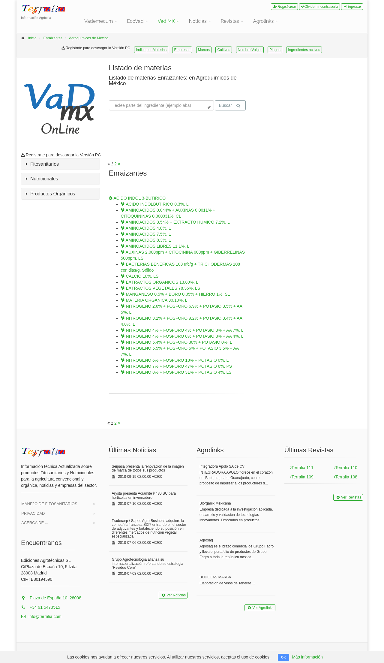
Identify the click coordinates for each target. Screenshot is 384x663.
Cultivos (223, 50)
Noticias (197, 21)
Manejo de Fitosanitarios (49, 504)
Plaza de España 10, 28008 (51, 597)
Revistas (230, 21)
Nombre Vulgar (250, 50)
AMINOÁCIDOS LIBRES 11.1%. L (155, 246)
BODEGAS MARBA (215, 577)
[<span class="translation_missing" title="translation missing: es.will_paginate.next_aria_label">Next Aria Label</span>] (119, 163)
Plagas (274, 50)
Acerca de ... (34, 522)
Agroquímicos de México (88, 38)
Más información (307, 657)
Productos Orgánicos (50, 194)
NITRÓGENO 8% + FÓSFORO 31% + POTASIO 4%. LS (176, 372)
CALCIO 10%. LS (140, 276)
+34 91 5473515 (40, 607)
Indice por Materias (151, 50)
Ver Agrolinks (259, 608)
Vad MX (166, 21)
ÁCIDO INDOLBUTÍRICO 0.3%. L (155, 204)
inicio (32, 38)
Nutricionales (42, 179)
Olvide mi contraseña (319, 7)
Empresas (182, 50)
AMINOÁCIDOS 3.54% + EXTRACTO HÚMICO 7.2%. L (175, 222)
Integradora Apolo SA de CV (222, 466)
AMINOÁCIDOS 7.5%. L (146, 234)
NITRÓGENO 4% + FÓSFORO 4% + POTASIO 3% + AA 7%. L (182, 330)
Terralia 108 (345, 477)
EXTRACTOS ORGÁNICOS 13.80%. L (160, 282)
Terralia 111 (302, 467)
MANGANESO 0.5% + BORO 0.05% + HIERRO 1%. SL (175, 294)
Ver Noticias (173, 595)
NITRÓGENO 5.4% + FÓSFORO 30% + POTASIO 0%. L (176, 342)
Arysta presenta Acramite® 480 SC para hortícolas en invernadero (144, 495)
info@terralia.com (41, 616)
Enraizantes (52, 38)
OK (283, 657)
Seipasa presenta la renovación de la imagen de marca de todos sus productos (148, 468)
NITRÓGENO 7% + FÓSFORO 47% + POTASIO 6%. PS (176, 366)
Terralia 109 (302, 477)
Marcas (204, 50)
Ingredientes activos (304, 50)
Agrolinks (263, 21)
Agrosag (206, 540)
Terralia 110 (345, 467)
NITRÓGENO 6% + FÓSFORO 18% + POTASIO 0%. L (175, 360)
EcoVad (135, 21)
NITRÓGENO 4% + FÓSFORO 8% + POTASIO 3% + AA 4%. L (182, 336)
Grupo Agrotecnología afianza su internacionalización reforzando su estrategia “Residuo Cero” (147, 563)
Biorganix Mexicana (215, 503)
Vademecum (98, 21)
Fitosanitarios (42, 164)
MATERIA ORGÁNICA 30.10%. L (154, 300)
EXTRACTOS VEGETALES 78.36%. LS (160, 288)
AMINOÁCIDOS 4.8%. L (146, 228)
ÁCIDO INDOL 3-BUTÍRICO (137, 198)
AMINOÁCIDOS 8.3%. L (146, 240)
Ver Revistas (348, 497)
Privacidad (33, 513)
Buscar (229, 105)
